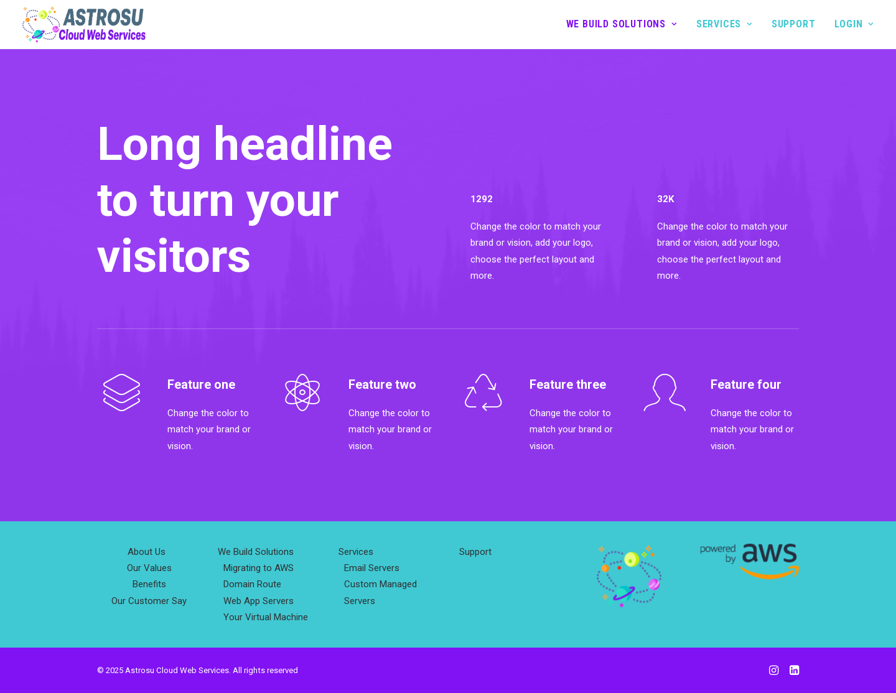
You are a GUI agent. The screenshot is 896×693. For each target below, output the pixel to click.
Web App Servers (258, 601)
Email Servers (371, 568)
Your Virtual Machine (265, 617)
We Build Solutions (621, 24)
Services (724, 24)
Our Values (149, 568)
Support (794, 24)
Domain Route (252, 584)
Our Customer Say (149, 601)
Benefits (149, 584)
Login (854, 24)
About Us (147, 551)
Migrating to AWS (258, 568)
